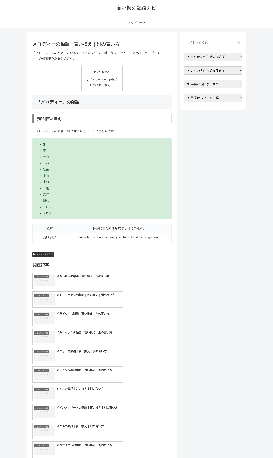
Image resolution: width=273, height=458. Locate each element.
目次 (97, 72)
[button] (239, 43)
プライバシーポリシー (230, 447)
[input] (213, 42)
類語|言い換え (101, 85)
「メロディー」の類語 (103, 79)
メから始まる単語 (43, 255)
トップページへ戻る (203, 447)
